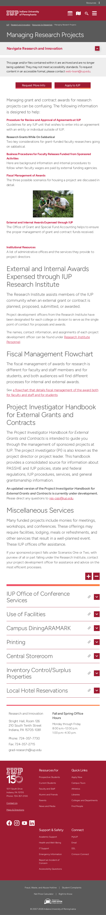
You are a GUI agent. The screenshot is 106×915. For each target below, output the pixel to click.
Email (74, 842)
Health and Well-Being (50, 842)
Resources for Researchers (42, 25)
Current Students (47, 783)
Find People (77, 806)
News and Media (47, 806)
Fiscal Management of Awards (26, 175)
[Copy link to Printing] (89, 642)
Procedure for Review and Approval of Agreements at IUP (44, 120)
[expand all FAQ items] (88, 576)
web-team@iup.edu (78, 71)
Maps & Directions (15, 810)
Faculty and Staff (47, 789)
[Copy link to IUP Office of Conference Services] (89, 597)
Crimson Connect (80, 854)
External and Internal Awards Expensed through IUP (40, 222)
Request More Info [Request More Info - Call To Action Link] (33, 85)
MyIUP (75, 837)
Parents (42, 800)
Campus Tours (78, 783)
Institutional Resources (21, 247)
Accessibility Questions (50, 869)
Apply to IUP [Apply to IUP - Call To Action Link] (72, 85)
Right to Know (65, 894)
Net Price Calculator (43, 894)
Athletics (76, 789)
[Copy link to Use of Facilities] (89, 614)
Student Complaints (71, 887)
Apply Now (77, 777)
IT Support (44, 848)
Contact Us (12, 803)
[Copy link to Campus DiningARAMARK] (89, 628)
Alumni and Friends (48, 794)
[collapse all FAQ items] (96, 576)
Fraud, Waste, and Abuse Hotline (41, 887)
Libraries (76, 794)
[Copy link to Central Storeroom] (89, 656)
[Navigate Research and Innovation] (54, 48)
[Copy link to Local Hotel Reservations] (89, 690)
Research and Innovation (20, 25)
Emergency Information (50, 854)
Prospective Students (49, 777)
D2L (73, 848)
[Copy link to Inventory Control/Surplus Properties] (89, 673)
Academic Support (48, 837)
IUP (8, 25)
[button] (94, 13)
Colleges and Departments (85, 800)
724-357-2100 (21, 796)
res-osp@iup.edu (61, 498)
